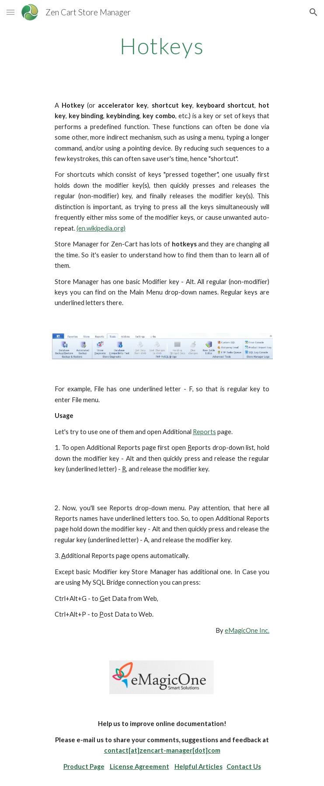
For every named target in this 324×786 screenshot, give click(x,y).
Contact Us (243, 766)
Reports (204, 431)
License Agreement (139, 766)
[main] (162, 46)
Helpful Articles (198, 766)
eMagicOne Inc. (247, 630)
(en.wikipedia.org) (101, 228)
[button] (10, 12)
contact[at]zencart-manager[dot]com (162, 750)
